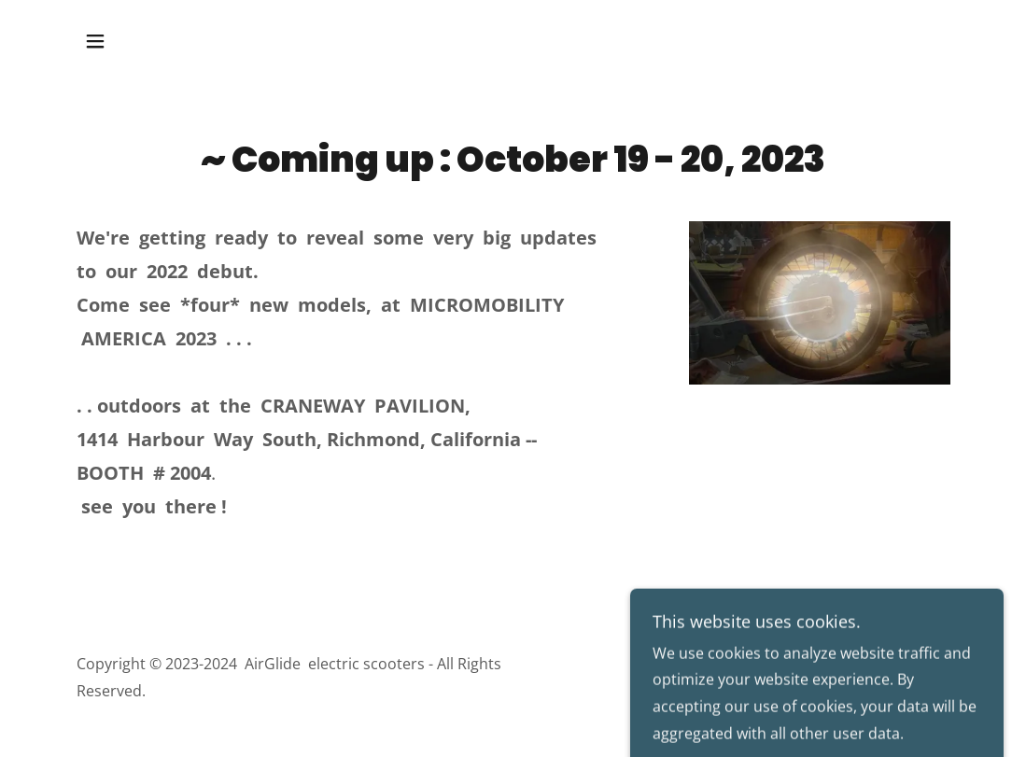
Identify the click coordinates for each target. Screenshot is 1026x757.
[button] (95, 41)
